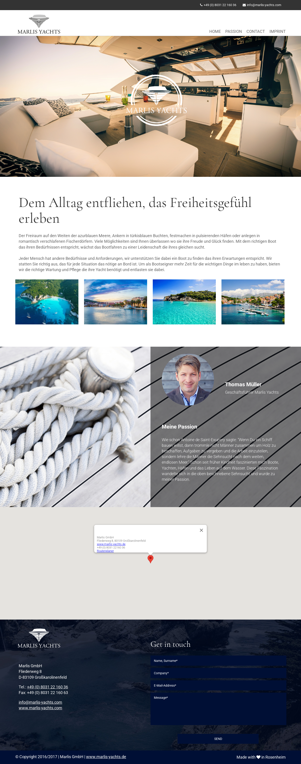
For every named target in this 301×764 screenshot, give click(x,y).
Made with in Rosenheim (261, 757)
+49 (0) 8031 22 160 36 (220, 5)
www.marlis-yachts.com (40, 708)
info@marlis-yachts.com (264, 5)
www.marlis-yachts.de (111, 544)
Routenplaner (105, 551)
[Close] (201, 530)
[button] (150, 559)
